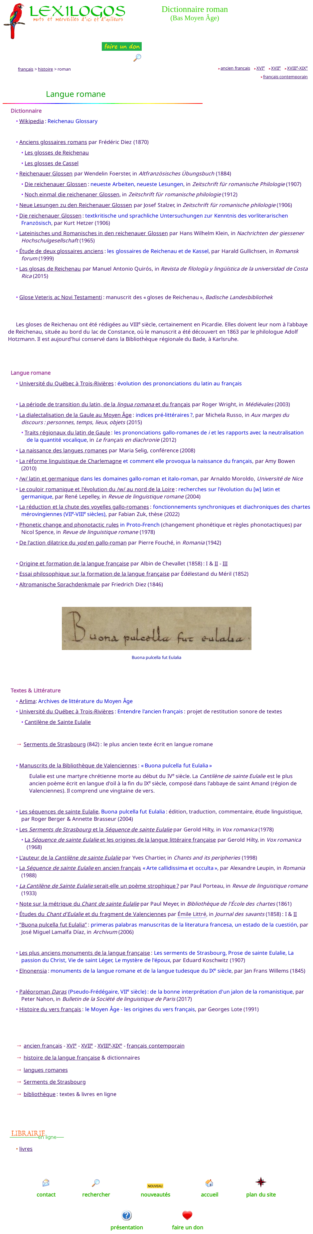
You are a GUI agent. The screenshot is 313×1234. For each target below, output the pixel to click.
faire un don (187, 1203)
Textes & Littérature (36, 666)
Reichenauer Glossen (46, 149)
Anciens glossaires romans (53, 118)
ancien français (235, 44)
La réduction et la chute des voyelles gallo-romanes (84, 483)
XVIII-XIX (297, 44)
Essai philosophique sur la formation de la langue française (94, 549)
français (25, 45)
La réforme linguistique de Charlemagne (70, 436)
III (225, 539)
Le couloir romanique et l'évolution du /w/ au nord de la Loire (97, 465)
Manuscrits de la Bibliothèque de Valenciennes (78, 741)
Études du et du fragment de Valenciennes (92, 890)
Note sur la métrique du (79, 879)
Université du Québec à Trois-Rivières (66, 359)
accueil (209, 1170)
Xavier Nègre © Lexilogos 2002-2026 (156, 1217)
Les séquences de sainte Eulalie (58, 787)
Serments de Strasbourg (55, 720)
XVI (260, 44)
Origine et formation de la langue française (74, 539)
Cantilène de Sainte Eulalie (58, 698)
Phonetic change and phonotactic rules (69, 500)
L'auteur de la (70, 833)
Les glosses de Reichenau (57, 128)
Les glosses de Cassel (51, 139)
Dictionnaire (26, 86)
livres (26, 1124)
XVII (276, 44)
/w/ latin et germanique (49, 454)
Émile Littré (192, 890)
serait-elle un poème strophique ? (99, 862)
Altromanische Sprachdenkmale (59, 560)
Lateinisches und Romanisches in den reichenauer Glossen (93, 209)
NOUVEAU (155, 1162)
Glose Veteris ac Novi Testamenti (60, 273)
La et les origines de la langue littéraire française (120, 815)
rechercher (96, 1170)
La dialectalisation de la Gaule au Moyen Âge (75, 390)
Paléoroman (43, 967)
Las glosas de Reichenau (50, 244)
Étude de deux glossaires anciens (61, 226)
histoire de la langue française (62, 1033)
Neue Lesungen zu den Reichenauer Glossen (75, 181)
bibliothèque (40, 1070)
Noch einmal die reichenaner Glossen (72, 170)
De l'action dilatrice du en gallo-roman (73, 518)
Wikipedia (31, 97)
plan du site (261, 1170)
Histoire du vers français (50, 985)
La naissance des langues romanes (63, 426)
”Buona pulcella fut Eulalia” (53, 900)
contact (46, 1170)
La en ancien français (80, 844)
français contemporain (285, 53)
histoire (45, 45)
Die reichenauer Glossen (56, 159)
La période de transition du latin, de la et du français (104, 380)
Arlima (27, 677)
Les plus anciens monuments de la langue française (84, 929)
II (216, 539)
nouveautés (155, 1170)
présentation (126, 1203)
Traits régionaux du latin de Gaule (67, 408)
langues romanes (46, 1045)
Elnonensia (33, 946)
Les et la (95, 805)
